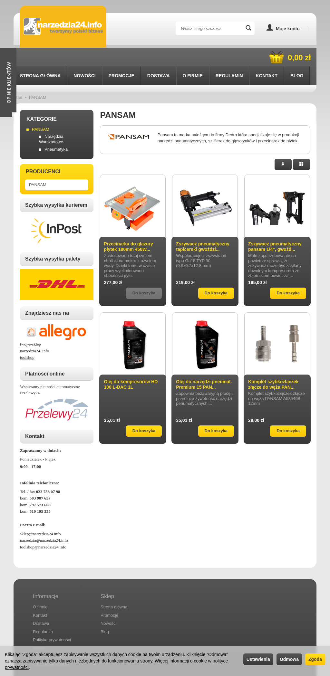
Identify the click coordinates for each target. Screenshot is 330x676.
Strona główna (40, 57)
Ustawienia (258, 659)
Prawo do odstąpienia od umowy (63, 637)
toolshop (27, 338)
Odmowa (289, 659)
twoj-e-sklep (30, 325)
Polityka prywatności (52, 621)
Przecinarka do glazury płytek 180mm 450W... (128, 228)
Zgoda (315, 659)
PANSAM (40, 110)
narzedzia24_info (34, 332)
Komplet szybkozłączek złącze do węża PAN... (273, 365)
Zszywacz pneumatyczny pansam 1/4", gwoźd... (275, 228)
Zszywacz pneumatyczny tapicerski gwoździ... (202, 228)
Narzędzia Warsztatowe (51, 120)
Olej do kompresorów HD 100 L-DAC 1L (131, 365)
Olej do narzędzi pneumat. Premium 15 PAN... (204, 365)
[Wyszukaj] (248, 28)
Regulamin (43, 613)
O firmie (193, 57)
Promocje (121, 57)
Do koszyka (216, 274)
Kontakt (40, 596)
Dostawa (158, 57)
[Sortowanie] (283, 145)
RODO (39, 629)
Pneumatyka (56, 130)
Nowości (84, 57)
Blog (105, 613)
